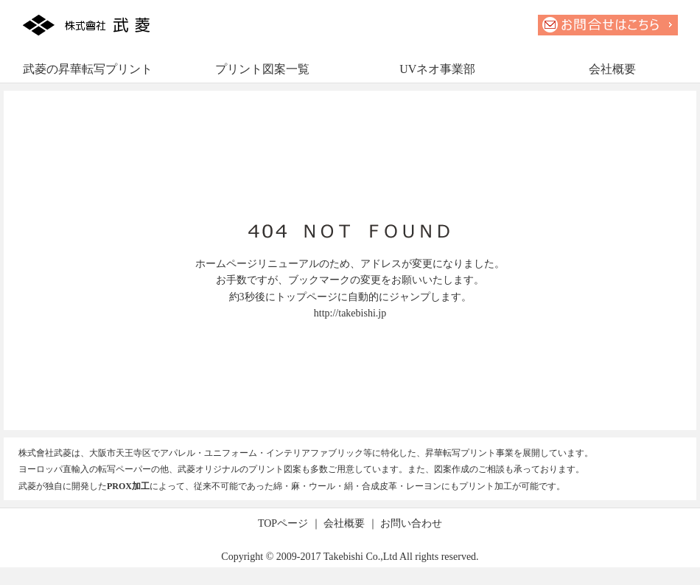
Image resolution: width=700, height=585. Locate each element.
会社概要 (612, 69)
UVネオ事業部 (437, 69)
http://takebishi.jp (350, 313)
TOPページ (283, 523)
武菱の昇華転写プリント (88, 69)
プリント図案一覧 (262, 69)
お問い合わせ (411, 523)
